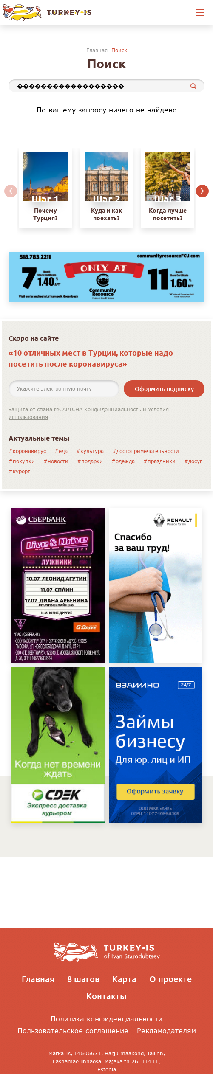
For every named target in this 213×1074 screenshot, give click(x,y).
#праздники (159, 461)
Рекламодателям (166, 1030)
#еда (61, 451)
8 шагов (83, 979)
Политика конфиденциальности (106, 1018)
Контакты (106, 996)
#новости (55, 461)
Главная (97, 50)
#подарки (90, 461)
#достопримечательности (145, 451)
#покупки (22, 461)
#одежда (123, 461)
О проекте (170, 979)
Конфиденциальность (112, 409)
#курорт (19, 471)
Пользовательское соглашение (72, 1030)
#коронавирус (27, 451)
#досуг (193, 461)
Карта (124, 979)
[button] (202, 191)
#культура (90, 451)
